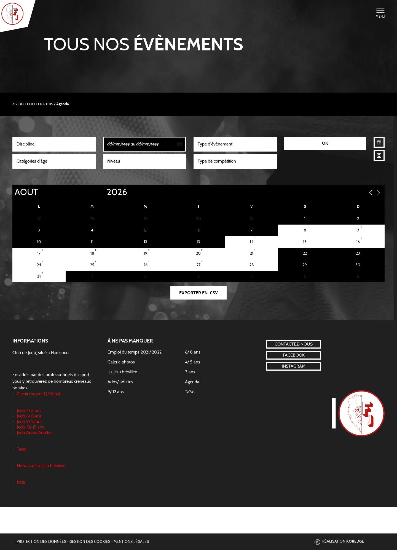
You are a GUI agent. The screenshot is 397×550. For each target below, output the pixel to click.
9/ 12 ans (116, 392)
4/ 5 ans (192, 362)
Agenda (192, 382)
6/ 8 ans (192, 352)
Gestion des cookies (89, 542)
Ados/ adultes (120, 382)
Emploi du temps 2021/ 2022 (135, 352)
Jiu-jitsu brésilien (122, 372)
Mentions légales (131, 542)
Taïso (190, 392)
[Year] (102, 192)
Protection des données (41, 542)
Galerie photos (121, 362)
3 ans (190, 372)
